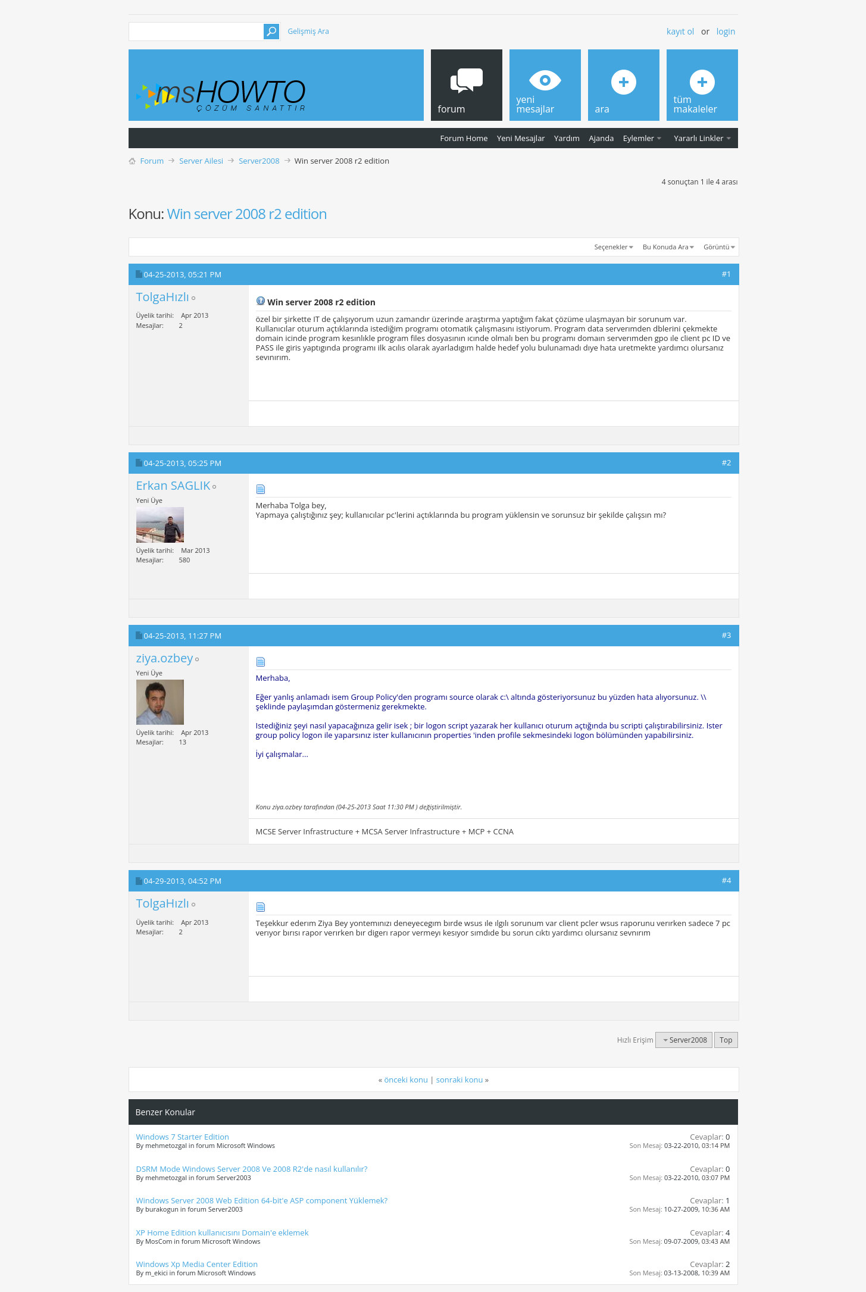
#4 (726, 880)
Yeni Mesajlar (521, 138)
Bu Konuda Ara (666, 246)
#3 (726, 635)
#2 (726, 462)
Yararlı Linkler (698, 138)
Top (726, 1040)
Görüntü (716, 246)
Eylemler (638, 138)
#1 (726, 273)
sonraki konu (459, 1079)
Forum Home (464, 138)
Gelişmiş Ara (308, 31)
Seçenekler (611, 246)
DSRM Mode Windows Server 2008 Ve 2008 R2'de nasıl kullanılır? (252, 1168)
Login (726, 31)
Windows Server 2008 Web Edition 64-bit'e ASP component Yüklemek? (262, 1200)
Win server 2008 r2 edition (247, 213)
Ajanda (601, 138)
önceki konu (406, 1079)
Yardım (567, 138)
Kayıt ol (680, 31)
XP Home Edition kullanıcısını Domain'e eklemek (222, 1232)
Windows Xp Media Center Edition (197, 1264)
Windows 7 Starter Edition (183, 1136)
